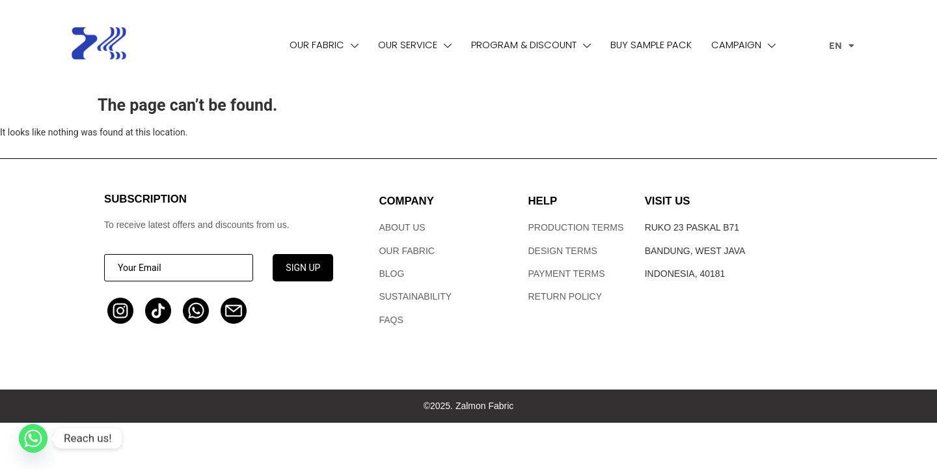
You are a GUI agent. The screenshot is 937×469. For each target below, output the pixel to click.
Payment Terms (566, 273)
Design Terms (562, 251)
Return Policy (565, 296)
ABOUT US (402, 227)
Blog (391, 273)
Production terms (576, 227)
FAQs (391, 320)
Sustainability (415, 296)
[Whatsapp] (33, 438)
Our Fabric (407, 251)
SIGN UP (303, 268)
